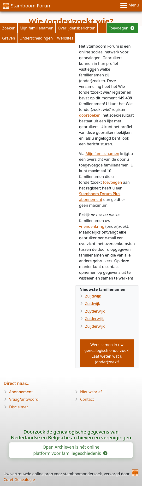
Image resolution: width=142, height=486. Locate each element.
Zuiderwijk (94, 318)
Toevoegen (121, 28)
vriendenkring (92, 226)
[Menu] (130, 5)
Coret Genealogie (19, 479)
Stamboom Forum (27, 5)
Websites (65, 38)
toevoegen (112, 182)
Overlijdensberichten (76, 28)
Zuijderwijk (95, 326)
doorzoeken (90, 115)
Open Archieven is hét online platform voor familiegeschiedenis (70, 450)
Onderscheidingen (36, 38)
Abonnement (21, 392)
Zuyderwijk (95, 311)
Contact (87, 399)
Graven (8, 38)
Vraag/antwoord (23, 399)
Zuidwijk (92, 303)
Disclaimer (18, 407)
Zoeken (8, 28)
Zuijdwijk (93, 296)
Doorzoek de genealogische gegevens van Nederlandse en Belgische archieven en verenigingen (71, 435)
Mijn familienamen (36, 28)
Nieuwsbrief (91, 392)
